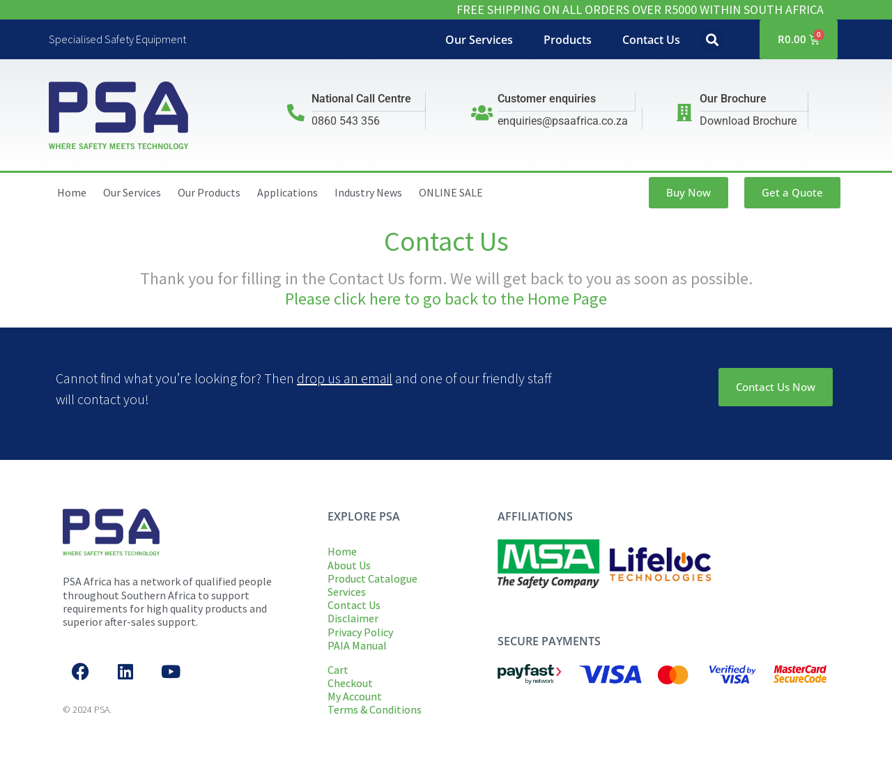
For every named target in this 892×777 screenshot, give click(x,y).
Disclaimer (353, 618)
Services (347, 592)
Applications (287, 192)
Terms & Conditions (375, 709)
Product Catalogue (372, 578)
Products (568, 39)
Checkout (350, 683)
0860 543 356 (346, 121)
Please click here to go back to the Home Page (446, 298)
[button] (712, 39)
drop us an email (344, 378)
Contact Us (651, 39)
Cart (338, 670)
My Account (355, 696)
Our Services (479, 39)
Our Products (209, 192)
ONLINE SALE (451, 192)
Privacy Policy (360, 632)
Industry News (368, 192)
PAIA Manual (357, 645)
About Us (349, 565)
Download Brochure (748, 121)
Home (71, 192)
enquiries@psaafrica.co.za (563, 121)
